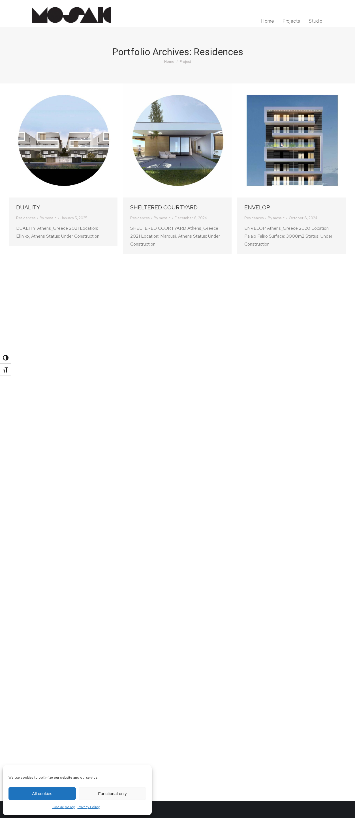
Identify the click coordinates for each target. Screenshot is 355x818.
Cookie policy (63, 807)
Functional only (112, 793)
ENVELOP (257, 207)
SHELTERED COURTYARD (164, 207)
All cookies (42, 793)
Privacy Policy (89, 807)
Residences (25, 218)
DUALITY (28, 207)
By (48, 218)
